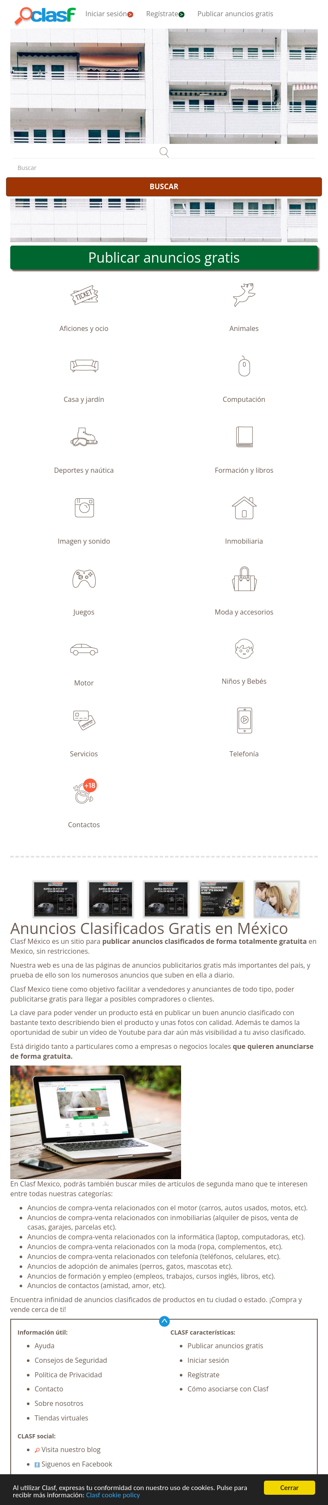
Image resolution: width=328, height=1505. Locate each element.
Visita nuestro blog (68, 1449)
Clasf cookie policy (113, 1495)
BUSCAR (163, 186)
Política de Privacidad (68, 1374)
